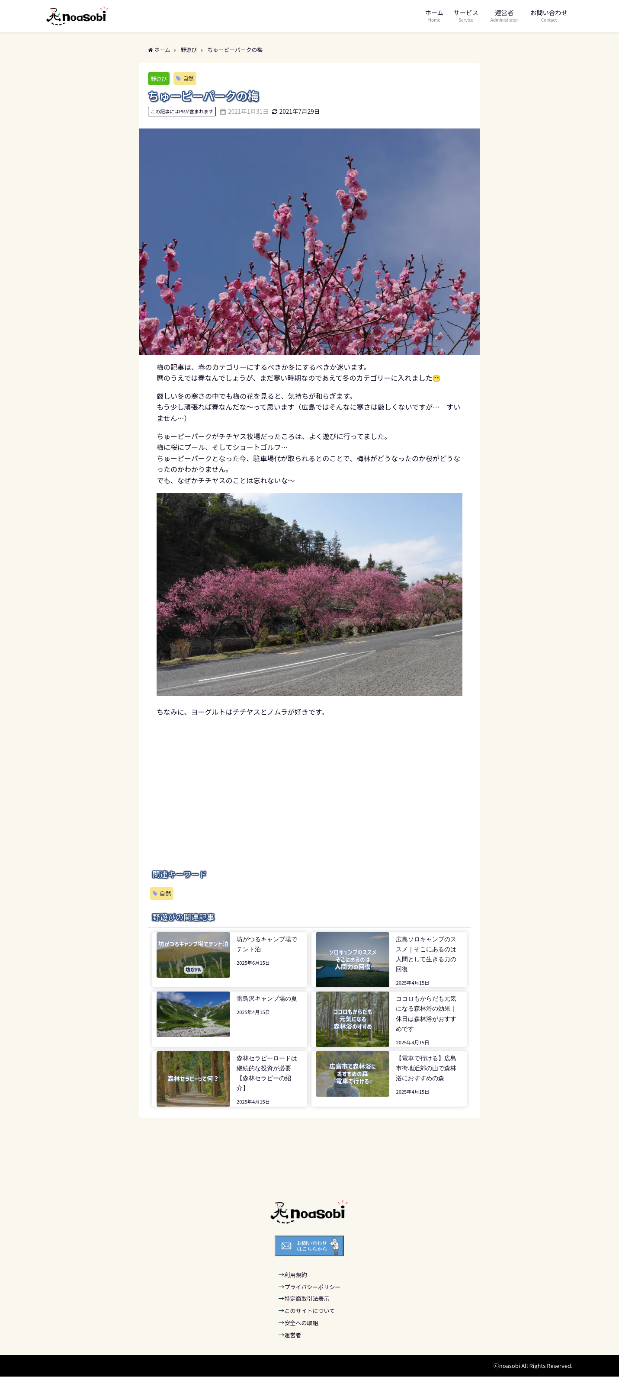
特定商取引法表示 (307, 1299)
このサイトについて (310, 1310)
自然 (189, 78)
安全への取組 (301, 1323)
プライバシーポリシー (313, 1287)
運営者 (293, 1335)
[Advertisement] (309, 778)
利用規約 (296, 1275)
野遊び (159, 78)
